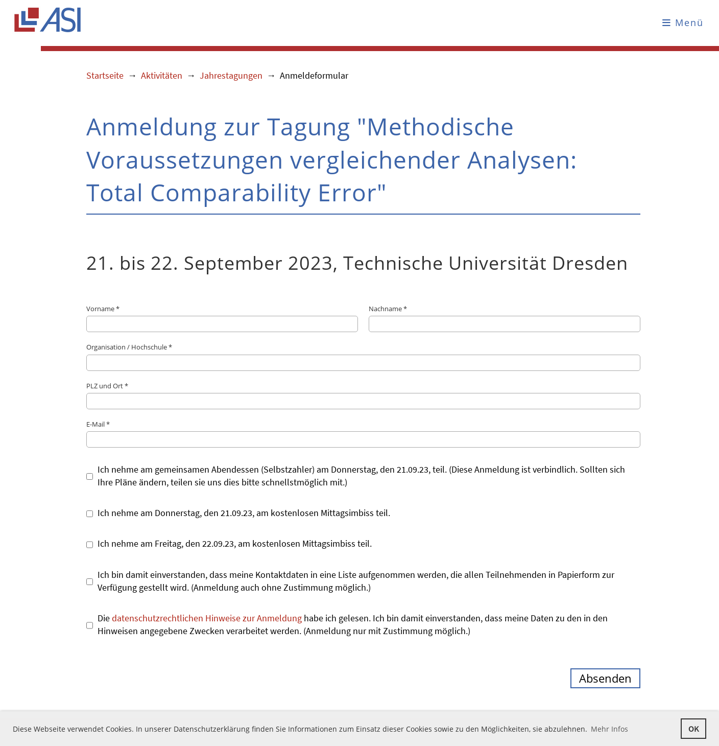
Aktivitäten (161, 75)
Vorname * (222, 318)
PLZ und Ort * (363, 395)
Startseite (105, 75)
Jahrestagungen (231, 75)
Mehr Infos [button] (609, 729)
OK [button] (693, 729)
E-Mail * (363, 433)
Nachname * (504, 318)
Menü (683, 22)
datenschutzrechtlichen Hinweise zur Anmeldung (207, 618)
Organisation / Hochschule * (363, 356)
